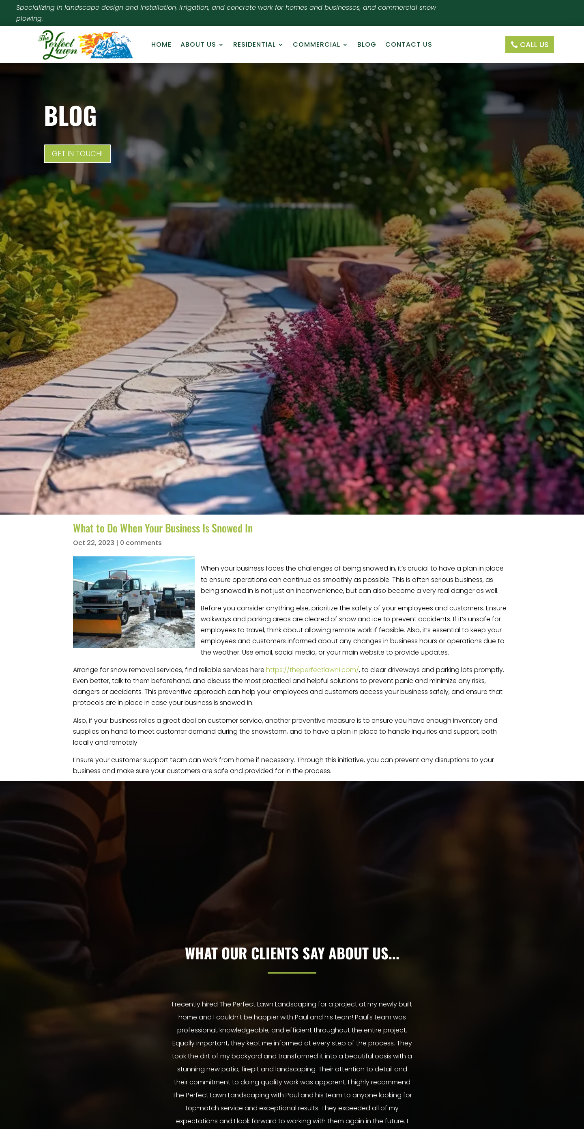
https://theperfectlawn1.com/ (312, 669)
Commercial (316, 45)
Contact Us (408, 45)
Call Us (534, 44)
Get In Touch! (77, 154)
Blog (366, 45)
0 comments (141, 542)
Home (161, 45)
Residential (254, 45)
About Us (198, 45)
